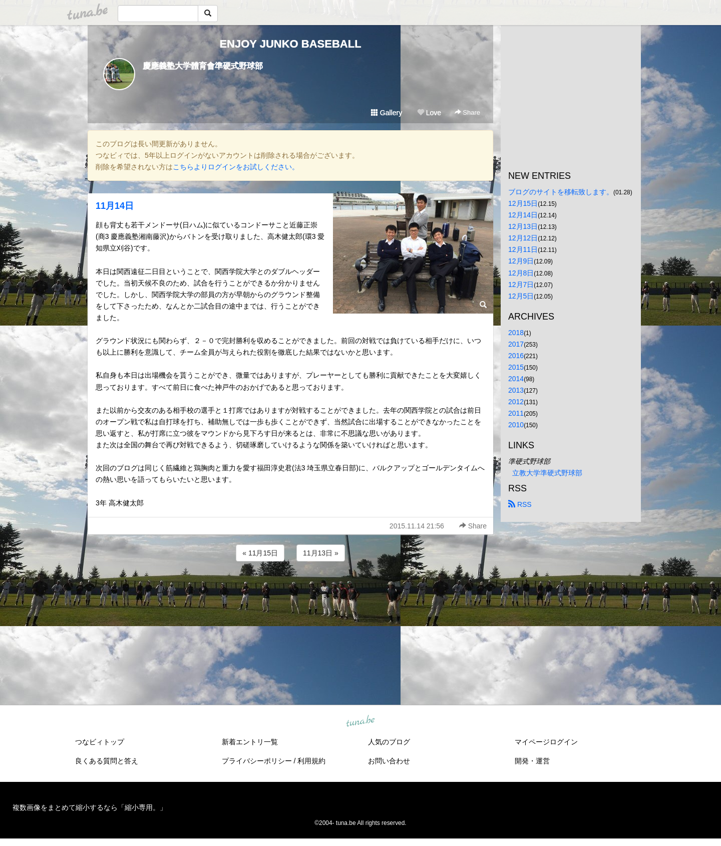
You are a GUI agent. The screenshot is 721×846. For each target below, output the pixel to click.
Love (429, 113)
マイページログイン (546, 742)
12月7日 (521, 284)
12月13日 (523, 226)
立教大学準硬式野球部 (547, 473)
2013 (516, 390)
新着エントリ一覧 (250, 742)
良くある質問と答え (106, 761)
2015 (516, 367)
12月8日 (521, 273)
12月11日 (523, 249)
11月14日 (115, 206)
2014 (516, 379)
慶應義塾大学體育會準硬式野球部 (203, 66)
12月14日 (523, 215)
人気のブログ (389, 742)
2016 (516, 356)
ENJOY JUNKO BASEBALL (290, 44)
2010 (516, 425)
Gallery (386, 113)
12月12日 (523, 238)
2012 (516, 402)
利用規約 (311, 761)
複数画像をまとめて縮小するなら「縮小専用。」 (90, 807)
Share (467, 112)
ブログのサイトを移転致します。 (560, 192)
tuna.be (360, 721)
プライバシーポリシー (257, 761)
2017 (516, 344)
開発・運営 (532, 761)
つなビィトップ (99, 742)
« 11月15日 (260, 553)
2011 (516, 413)
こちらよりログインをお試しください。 (236, 167)
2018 (516, 333)
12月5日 (521, 296)
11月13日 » (320, 553)
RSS (520, 504)
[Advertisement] (290, 590)
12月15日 (523, 203)
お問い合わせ (389, 761)
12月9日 (521, 261)
